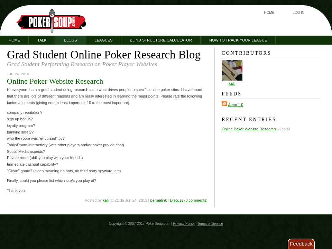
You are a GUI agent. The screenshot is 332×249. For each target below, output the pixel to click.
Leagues (104, 40)
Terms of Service (210, 223)
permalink (158, 200)
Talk (42, 40)
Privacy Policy (183, 223)
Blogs (70, 40)
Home (269, 13)
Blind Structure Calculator (161, 40)
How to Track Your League (238, 40)
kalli (106, 200)
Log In (298, 13)
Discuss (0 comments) (189, 200)
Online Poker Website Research (55, 81)
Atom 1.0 (235, 105)
